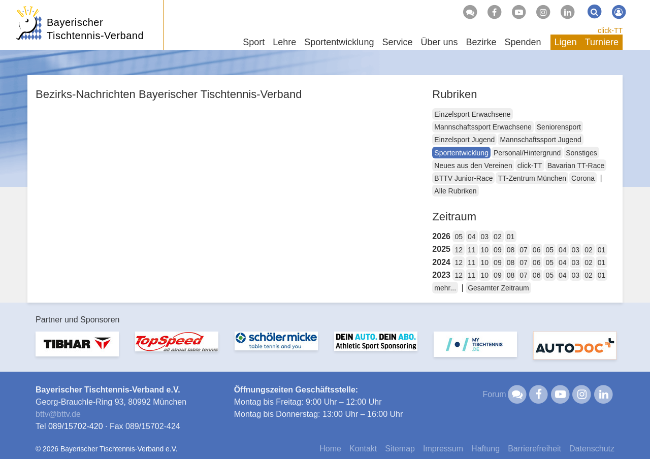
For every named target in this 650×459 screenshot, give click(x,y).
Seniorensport (559, 127)
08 (511, 250)
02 (498, 237)
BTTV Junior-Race (463, 178)
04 (472, 237)
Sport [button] (254, 42)
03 (485, 237)
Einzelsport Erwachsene (472, 114)
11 (472, 250)
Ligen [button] (566, 42)
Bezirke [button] (481, 42)
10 (485, 250)
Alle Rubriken (455, 191)
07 (523, 250)
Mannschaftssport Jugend (540, 140)
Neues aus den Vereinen (473, 165)
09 (498, 250)
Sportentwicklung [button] (339, 42)
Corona (583, 178)
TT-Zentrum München (532, 178)
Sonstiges (581, 153)
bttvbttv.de (58, 414)
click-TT (610, 30)
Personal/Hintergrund (527, 153)
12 (458, 250)
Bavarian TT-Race (576, 165)
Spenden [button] (523, 42)
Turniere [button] (602, 42)
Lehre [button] (284, 42)
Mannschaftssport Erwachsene (482, 127)
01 (511, 237)
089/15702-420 (75, 426)
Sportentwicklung (461, 153)
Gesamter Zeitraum (498, 288)
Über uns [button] (439, 42)
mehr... (445, 288)
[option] (77, 350)
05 (458, 237)
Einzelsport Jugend (464, 140)
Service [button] (397, 42)
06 (537, 250)
